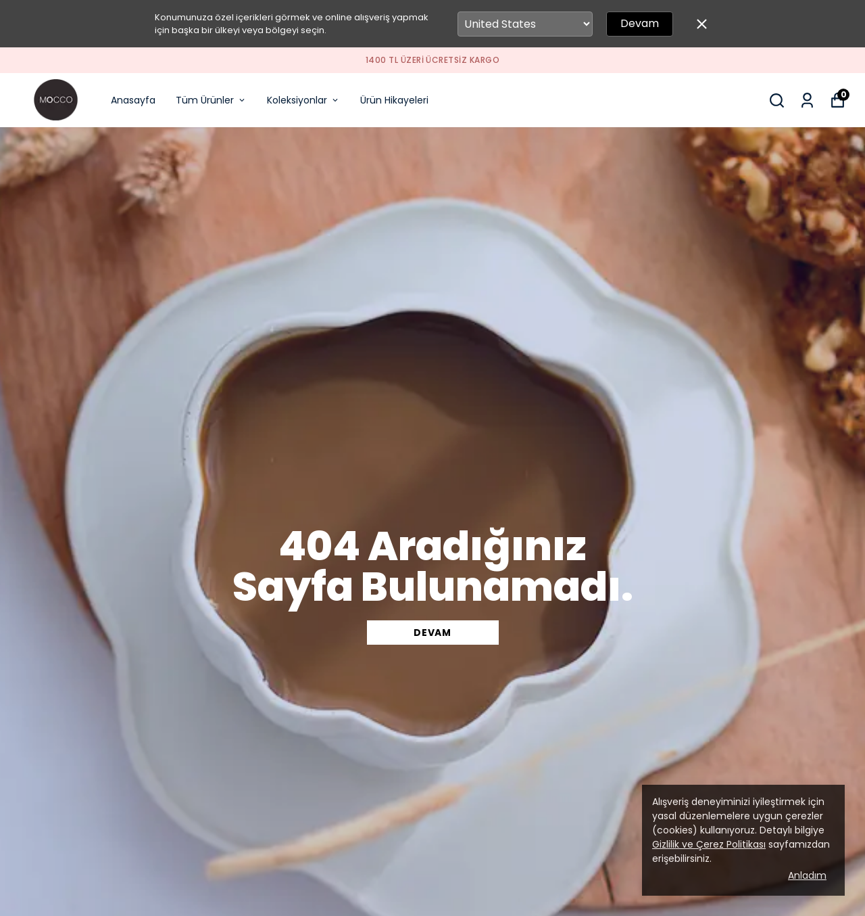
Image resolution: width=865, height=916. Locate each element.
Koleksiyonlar (303, 100)
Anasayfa (133, 100)
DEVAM (432, 632)
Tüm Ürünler (211, 100)
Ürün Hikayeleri (394, 100)
